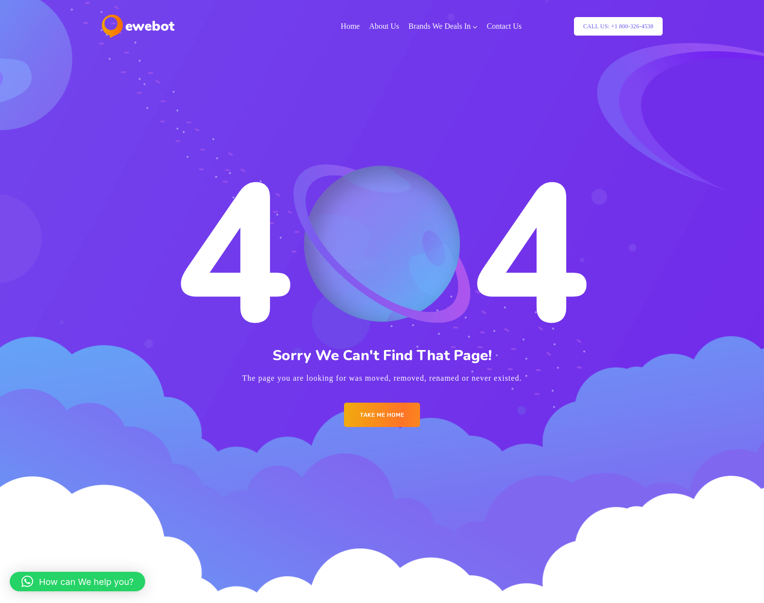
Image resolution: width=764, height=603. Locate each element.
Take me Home (382, 414)
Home (350, 26)
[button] (77, 581)
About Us (384, 26)
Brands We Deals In (439, 26)
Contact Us (504, 26)
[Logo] (138, 26)
